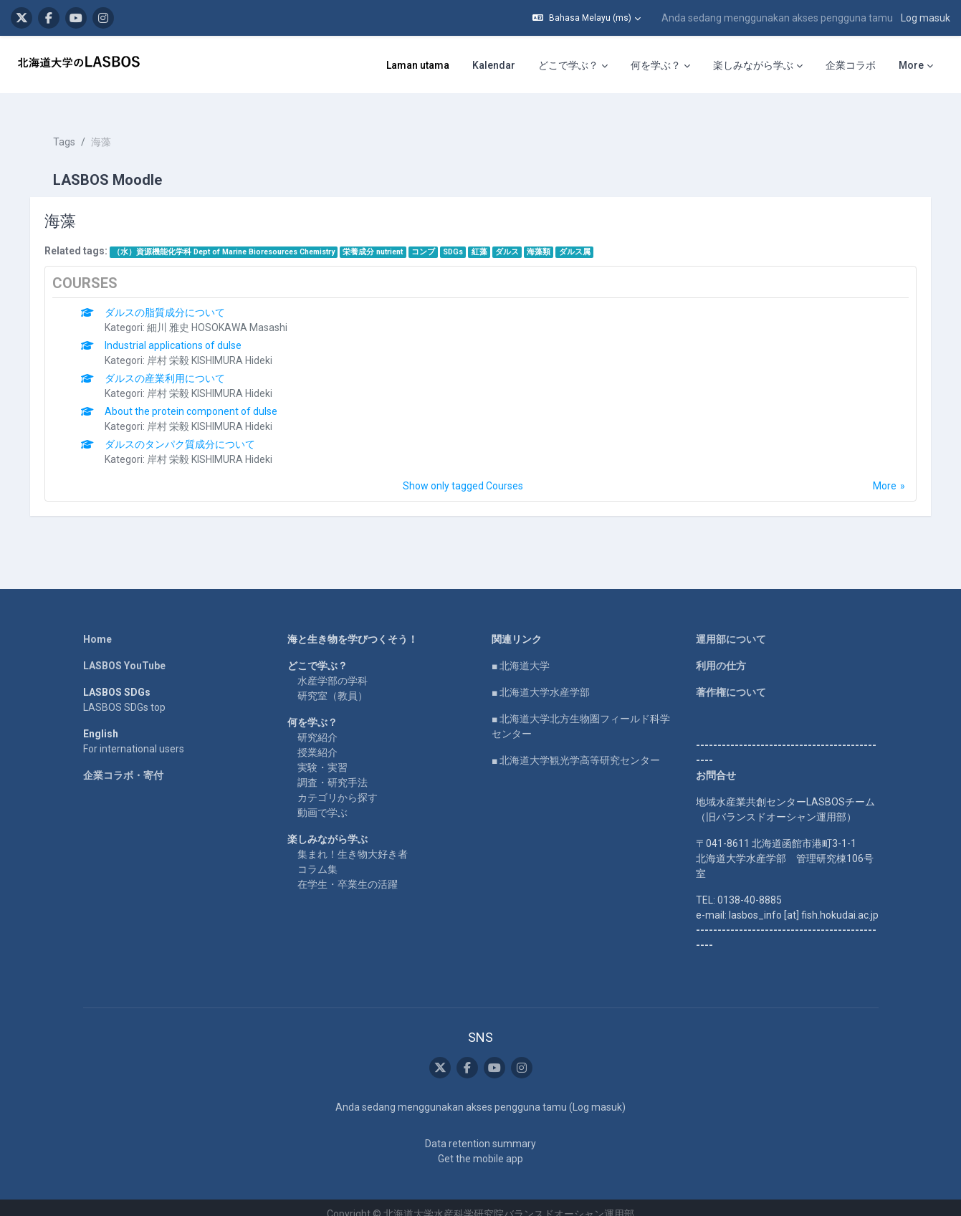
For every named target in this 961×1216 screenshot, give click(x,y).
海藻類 (548, 239)
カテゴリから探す (337, 784)
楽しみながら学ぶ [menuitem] (753, 65)
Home (97, 626)
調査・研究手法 (332, 769)
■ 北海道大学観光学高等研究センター (576, 747)
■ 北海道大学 (521, 653)
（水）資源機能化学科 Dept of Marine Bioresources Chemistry (234, 239)
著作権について (731, 679)
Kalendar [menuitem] (493, 65)
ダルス (517, 239)
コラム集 (317, 856)
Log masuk (925, 18)
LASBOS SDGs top (124, 694)
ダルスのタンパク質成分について (190, 431)
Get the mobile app (480, 1146)
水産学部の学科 (332, 668)
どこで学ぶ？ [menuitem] (568, 65)
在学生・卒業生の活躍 (347, 871)
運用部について (731, 626)
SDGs (463, 239)
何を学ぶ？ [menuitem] (656, 65)
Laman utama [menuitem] (417, 65)
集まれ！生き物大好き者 (352, 841)
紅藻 (489, 239)
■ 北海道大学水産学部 (541, 679)
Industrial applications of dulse (183, 332)
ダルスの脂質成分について (175, 299)
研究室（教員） (332, 683)
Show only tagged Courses (463, 473)
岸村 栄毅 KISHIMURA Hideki (220, 347)
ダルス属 (585, 239)
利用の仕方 (721, 653)
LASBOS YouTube (124, 653)
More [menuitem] (911, 65)
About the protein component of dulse (201, 398)
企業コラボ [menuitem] (851, 65)
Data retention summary (480, 1130)
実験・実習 (322, 754)
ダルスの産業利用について (175, 365)
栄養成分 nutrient (383, 239)
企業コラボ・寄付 (123, 762)
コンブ (433, 239)
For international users (133, 736)
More (874, 473)
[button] (586, 18)
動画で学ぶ (322, 799)
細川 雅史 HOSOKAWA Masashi (228, 314)
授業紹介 (317, 739)
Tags (74, 129)
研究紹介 (317, 724)
